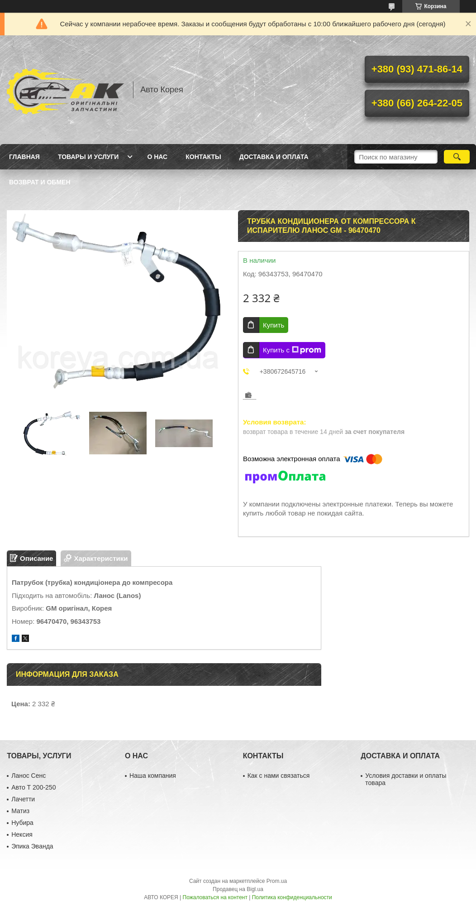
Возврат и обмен (40, 182)
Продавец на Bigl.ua (238, 889)
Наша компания (152, 775)
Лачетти (23, 799)
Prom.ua (277, 881)
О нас (157, 156)
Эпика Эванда (32, 846)
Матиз (20, 810)
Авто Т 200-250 (33, 787)
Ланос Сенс (28, 775)
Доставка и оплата (274, 156)
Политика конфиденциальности (292, 897)
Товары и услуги (88, 156)
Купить (273, 325)
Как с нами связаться (279, 775)
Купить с (292, 350)
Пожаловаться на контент (215, 897)
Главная (24, 156)
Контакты (203, 156)
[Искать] (457, 157)
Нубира (22, 822)
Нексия (22, 834)
